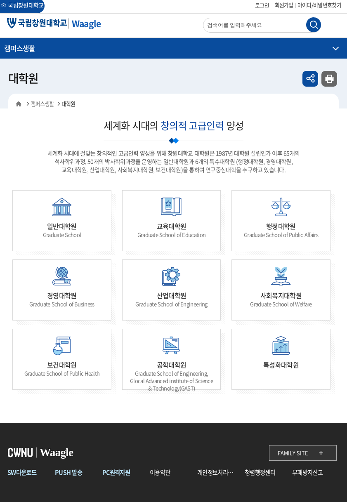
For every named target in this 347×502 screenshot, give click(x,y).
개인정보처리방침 (217, 472)
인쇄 (329, 79)
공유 (310, 79)
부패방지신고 (307, 472)
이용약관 (160, 472)
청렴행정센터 (260, 472)
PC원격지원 (116, 472)
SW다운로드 (21, 472)
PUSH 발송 (68, 472)
